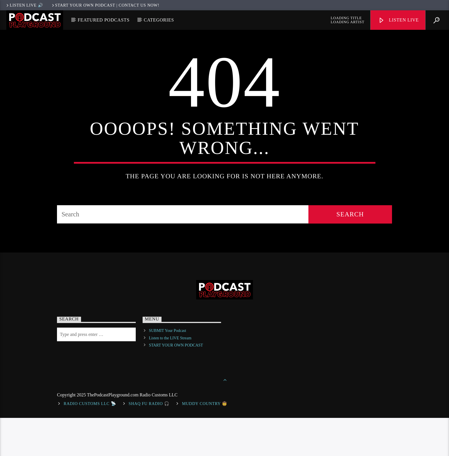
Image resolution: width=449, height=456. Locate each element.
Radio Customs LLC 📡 (90, 441)
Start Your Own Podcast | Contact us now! (105, 5)
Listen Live (398, 20)
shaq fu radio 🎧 (149, 441)
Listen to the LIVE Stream (170, 376)
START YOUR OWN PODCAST (176, 383)
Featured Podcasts (103, 19)
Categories (159, 19)
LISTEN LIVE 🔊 (24, 5)
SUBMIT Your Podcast (167, 369)
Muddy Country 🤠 (204, 441)
